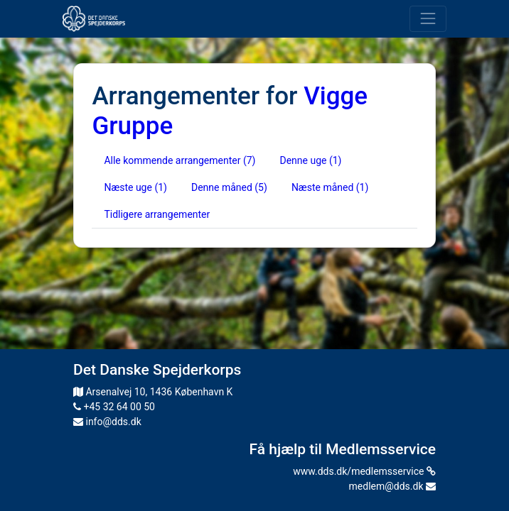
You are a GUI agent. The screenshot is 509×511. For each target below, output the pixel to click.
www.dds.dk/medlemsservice (364, 471)
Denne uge (310, 160)
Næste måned (329, 187)
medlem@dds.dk (392, 486)
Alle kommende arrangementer (179, 160)
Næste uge (135, 187)
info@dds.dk (107, 421)
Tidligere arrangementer (157, 214)
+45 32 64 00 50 (114, 406)
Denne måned (229, 187)
